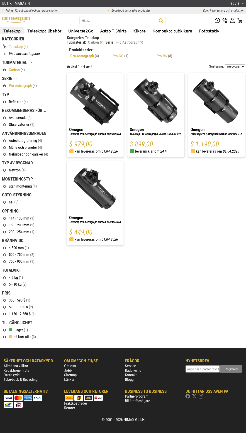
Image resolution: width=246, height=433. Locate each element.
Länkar (69, 379)
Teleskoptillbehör (44, 30)
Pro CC (120, 56)
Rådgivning (133, 370)
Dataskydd (11, 375)
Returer (69, 408)
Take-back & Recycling (20, 379)
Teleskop (12, 30)
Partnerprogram (137, 396)
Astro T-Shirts (113, 30)
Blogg (129, 379)
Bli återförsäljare (137, 400)
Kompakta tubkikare (172, 30)
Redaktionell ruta (16, 370)
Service (130, 366)
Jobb (68, 370)
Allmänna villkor (16, 366)
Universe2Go (80, 30)
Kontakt (131, 375)
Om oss (70, 366)
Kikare (139, 30)
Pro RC (164, 56)
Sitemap (70, 375)
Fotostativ (209, 30)
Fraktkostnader (75, 403)
